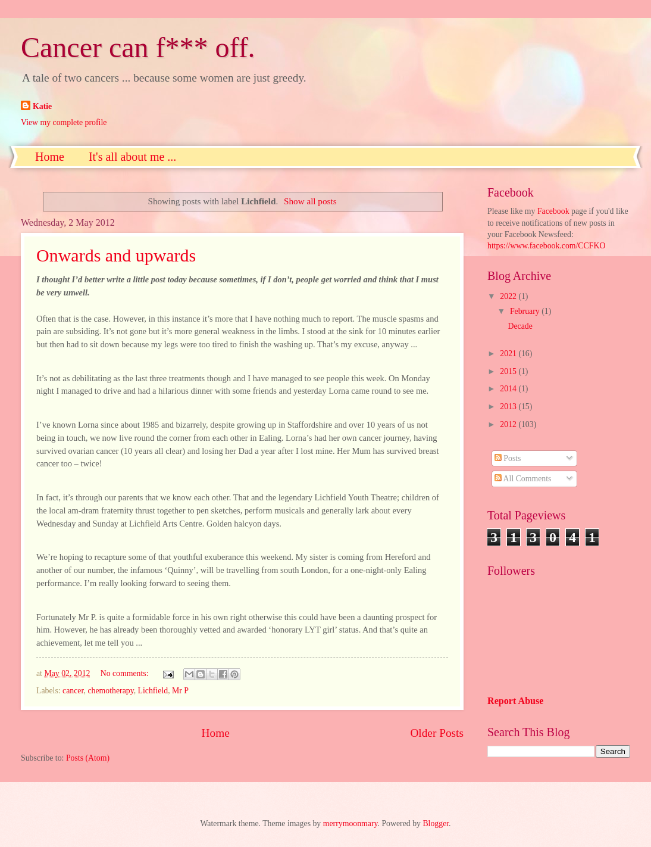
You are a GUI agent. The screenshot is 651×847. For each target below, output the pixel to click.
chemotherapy (110, 690)
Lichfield (153, 690)
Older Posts (437, 733)
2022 (509, 296)
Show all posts (310, 201)
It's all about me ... (132, 156)
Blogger (435, 823)
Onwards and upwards (116, 255)
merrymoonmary (350, 823)
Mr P (180, 690)
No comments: (126, 673)
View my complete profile (64, 122)
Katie (42, 106)
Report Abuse (515, 701)
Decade (520, 326)
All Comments (523, 478)
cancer (72, 690)
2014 (509, 388)
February (526, 311)
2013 (509, 406)
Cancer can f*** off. (138, 47)
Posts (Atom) (87, 757)
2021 (509, 353)
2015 (509, 371)
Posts (507, 458)
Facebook (553, 211)
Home (49, 156)
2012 (509, 424)
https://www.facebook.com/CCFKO (546, 245)
